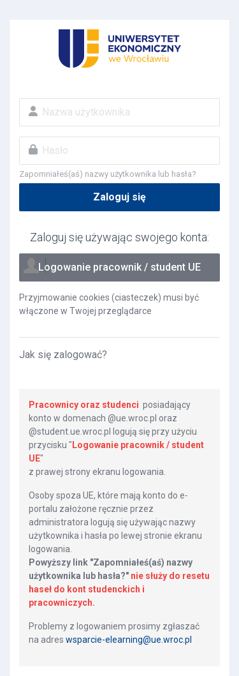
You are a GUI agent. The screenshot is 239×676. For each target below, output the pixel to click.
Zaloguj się (119, 197)
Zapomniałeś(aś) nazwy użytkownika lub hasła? (107, 174)
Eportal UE (119, 48)
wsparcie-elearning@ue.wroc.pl (129, 640)
